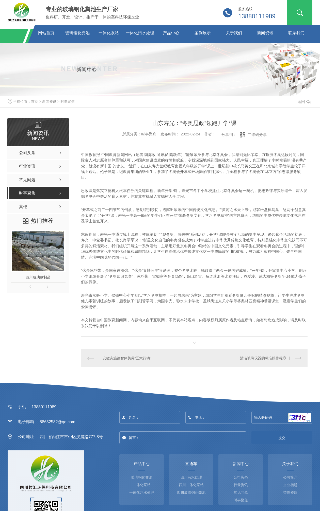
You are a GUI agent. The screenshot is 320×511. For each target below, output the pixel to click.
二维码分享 (257, 134)
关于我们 (234, 33)
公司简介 (290, 477)
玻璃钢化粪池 (77, 33)
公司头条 (241, 477)
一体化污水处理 (140, 33)
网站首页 (46, 33)
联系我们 (296, 33)
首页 (34, 101)
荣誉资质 (290, 492)
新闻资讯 (265, 33)
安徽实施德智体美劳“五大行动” (127, 358)
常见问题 (241, 492)
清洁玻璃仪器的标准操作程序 (263, 358)
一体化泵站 (109, 33)
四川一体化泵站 (191, 485)
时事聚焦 (67, 101)
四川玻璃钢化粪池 (191, 492)
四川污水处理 (191, 477)
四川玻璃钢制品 (38, 277)
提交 (282, 438)
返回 (304, 101)
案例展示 (203, 33)
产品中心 (171, 33)
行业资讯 (241, 485)
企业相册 (290, 485)
